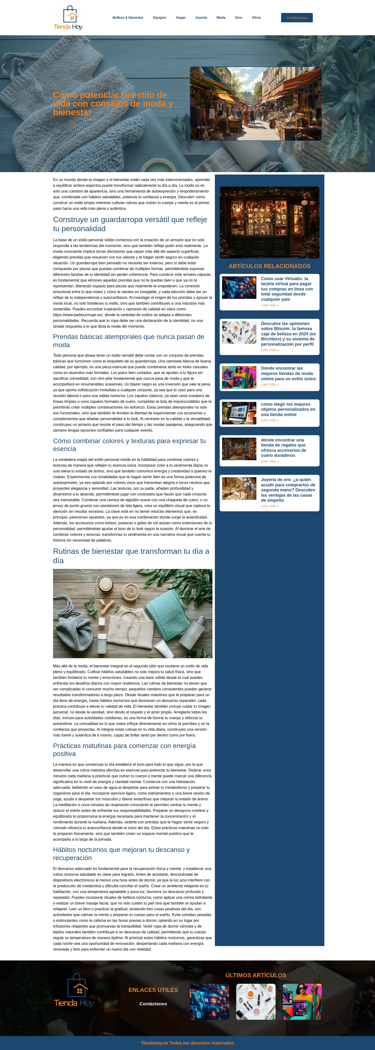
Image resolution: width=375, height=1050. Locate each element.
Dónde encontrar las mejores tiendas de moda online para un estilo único (288, 373)
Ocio (238, 17)
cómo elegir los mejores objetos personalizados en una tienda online (288, 409)
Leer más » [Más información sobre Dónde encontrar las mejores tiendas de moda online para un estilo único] (270, 384)
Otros (256, 17)
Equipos (159, 17)
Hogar (181, 17)
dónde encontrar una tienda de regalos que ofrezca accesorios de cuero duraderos (283, 448)
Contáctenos (153, 1003)
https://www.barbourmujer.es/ (78, 315)
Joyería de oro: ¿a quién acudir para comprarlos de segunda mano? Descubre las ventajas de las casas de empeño (288, 490)
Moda (221, 17)
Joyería (201, 17)
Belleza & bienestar (128, 17)
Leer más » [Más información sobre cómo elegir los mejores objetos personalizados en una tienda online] (270, 420)
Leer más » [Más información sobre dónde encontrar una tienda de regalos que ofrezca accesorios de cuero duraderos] (270, 461)
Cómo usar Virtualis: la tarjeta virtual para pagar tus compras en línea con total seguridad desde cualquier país (287, 289)
